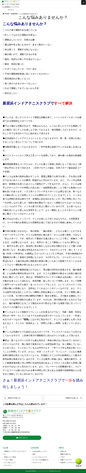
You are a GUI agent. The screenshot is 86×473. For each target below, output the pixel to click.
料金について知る (10, 457)
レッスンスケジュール (39, 457)
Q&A (33, 454)
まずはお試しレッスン (39, 451)
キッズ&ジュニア (9, 462)
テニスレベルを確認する (40, 460)
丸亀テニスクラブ (66, 460)
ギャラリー (8, 465)
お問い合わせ (22, 438)
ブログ (62, 457)
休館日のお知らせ (14, 398)
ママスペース (36, 462)
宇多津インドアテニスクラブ (69, 462)
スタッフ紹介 (8, 460)
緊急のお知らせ (65, 454)
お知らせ (63, 451)
